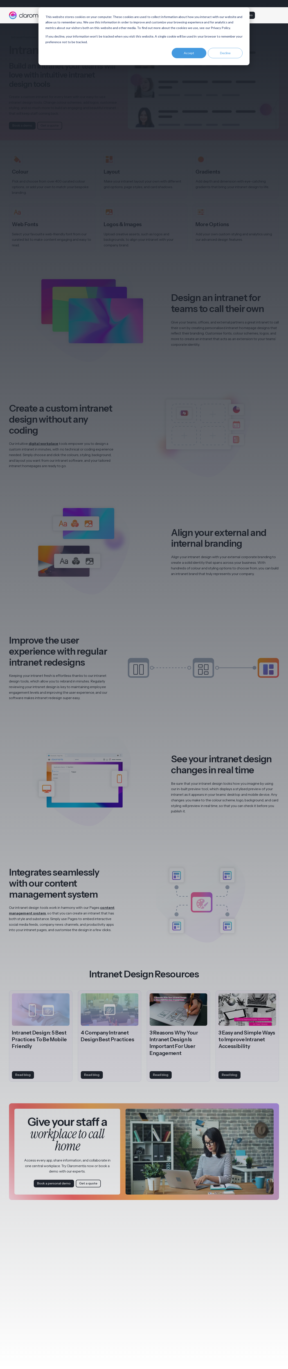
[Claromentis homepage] (29, 15)
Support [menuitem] (256, 3)
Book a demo (22, 125)
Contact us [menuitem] (272, 3)
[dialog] (144, 36)
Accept (189, 53)
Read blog (23, 1075)
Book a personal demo (54, 1183)
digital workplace (43, 443)
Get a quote (49, 125)
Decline (225, 53)
